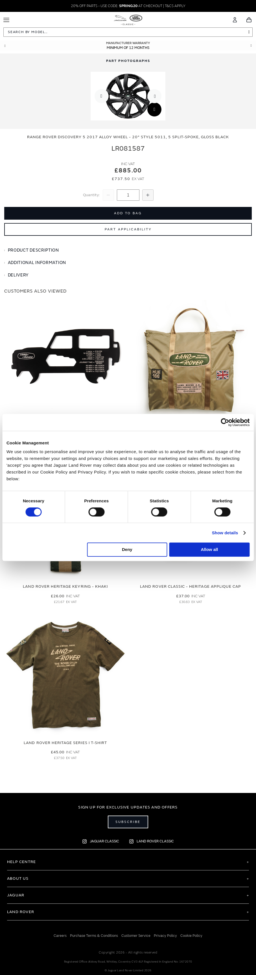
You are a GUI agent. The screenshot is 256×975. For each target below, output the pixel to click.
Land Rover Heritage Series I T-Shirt (65, 742)
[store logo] (128, 19)
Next (251, 46)
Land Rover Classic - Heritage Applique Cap (190, 586)
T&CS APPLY (175, 6)
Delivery (18, 275)
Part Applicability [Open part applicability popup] (128, 229)
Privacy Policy (165, 935)
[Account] (235, 19)
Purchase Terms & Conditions (94, 935)
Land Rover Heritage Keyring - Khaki (65, 586)
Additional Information (37, 262)
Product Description (33, 250)
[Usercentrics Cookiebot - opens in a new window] (225, 422)
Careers (60, 935)
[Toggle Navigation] (6, 20)
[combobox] (128, 32)
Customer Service (135, 935)
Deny (127, 549)
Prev (4, 46)
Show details (225, 532)
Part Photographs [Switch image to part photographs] (128, 61)
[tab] (128, 250)
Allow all (209, 549)
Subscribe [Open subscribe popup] (128, 822)
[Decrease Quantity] (108, 195)
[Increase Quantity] (148, 195)
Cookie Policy (191, 935)
